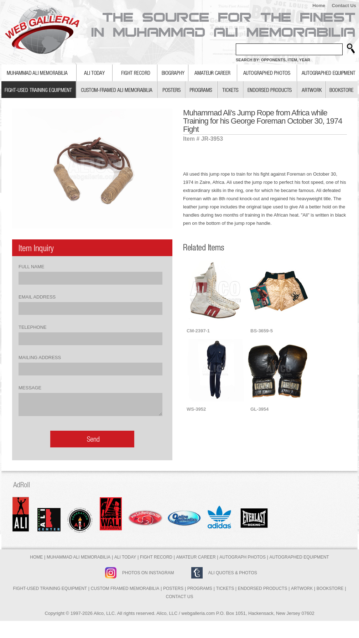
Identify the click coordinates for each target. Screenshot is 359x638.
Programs (199, 588)
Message (30, 387)
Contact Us (344, 5)
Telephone (33, 327)
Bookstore (330, 588)
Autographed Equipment (299, 557)
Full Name (31, 266)
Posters (173, 588)
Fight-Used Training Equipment (50, 588)
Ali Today (125, 557)
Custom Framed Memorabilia (125, 588)
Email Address (37, 297)
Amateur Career (196, 557)
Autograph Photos (242, 557)
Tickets (225, 588)
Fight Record (156, 557)
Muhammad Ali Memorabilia (78, 557)
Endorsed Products (262, 588)
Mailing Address (40, 357)
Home (318, 5)
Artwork (302, 588)
